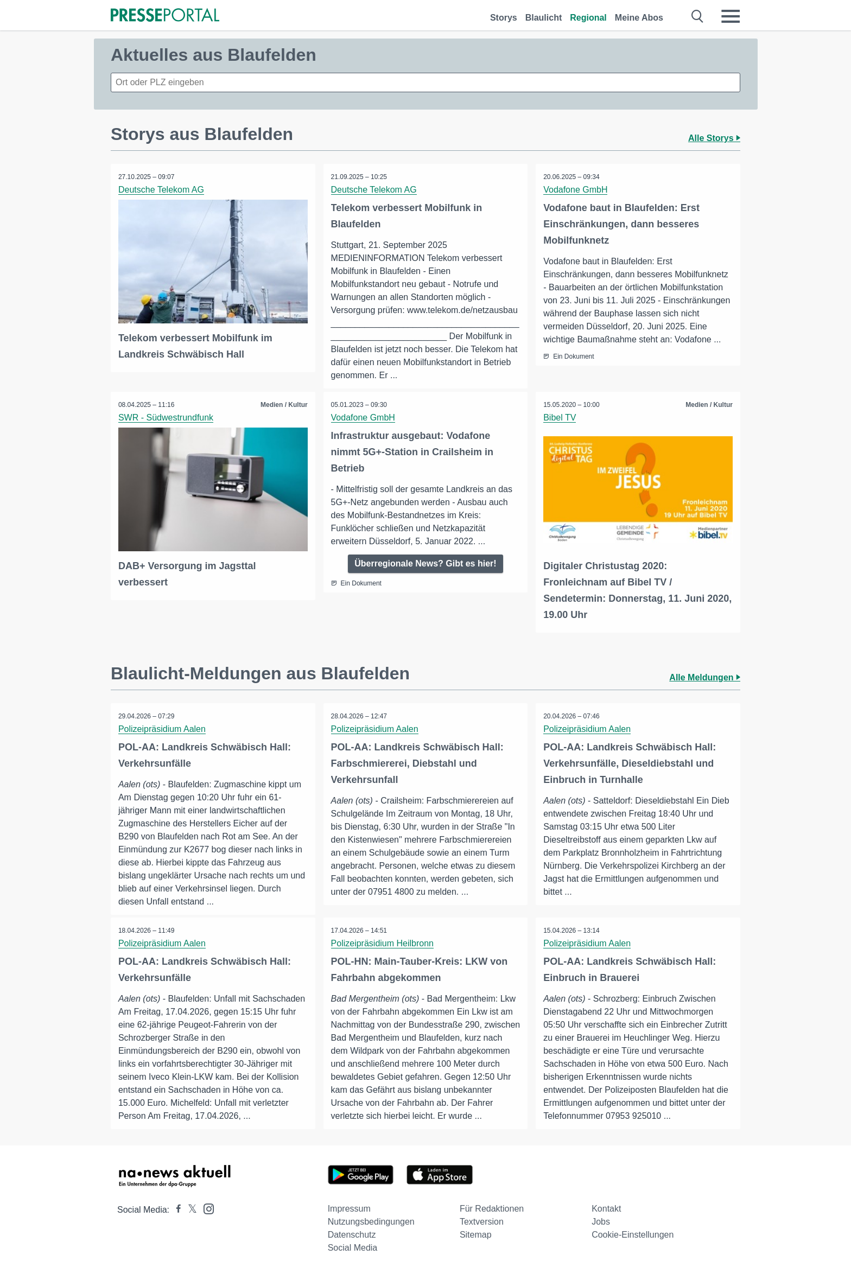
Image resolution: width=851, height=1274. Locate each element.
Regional (588, 17)
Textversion (482, 1221)
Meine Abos (639, 17)
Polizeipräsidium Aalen (162, 728)
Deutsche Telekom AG (162, 189)
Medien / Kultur (283, 405)
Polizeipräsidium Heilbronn (383, 943)
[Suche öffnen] (697, 16)
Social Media (353, 1247)
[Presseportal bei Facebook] (175, 1209)
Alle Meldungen (704, 676)
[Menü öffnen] (730, 16)
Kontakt (606, 1208)
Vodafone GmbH (576, 189)
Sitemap (476, 1234)
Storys (503, 17)
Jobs (601, 1221)
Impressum (349, 1208)
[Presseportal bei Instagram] (205, 1208)
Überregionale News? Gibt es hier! (425, 563)
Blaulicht (543, 17)
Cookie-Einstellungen (633, 1234)
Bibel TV (560, 417)
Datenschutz (352, 1234)
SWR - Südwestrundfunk (166, 417)
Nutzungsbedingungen (371, 1221)
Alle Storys (714, 138)
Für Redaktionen (492, 1208)
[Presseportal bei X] (189, 1209)
